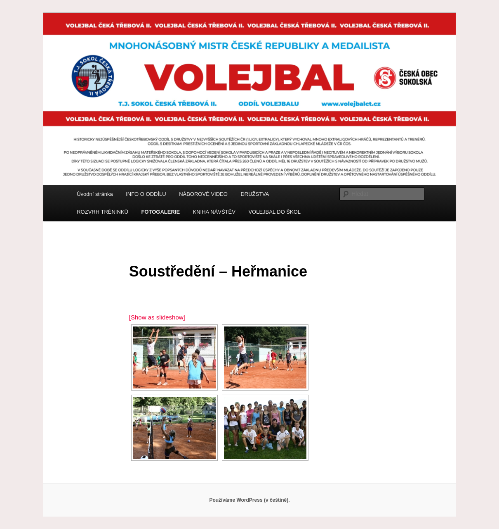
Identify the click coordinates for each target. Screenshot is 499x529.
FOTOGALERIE (160, 212)
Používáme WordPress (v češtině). (249, 500)
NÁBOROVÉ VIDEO (203, 194)
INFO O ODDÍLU (146, 194)
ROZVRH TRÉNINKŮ (102, 212)
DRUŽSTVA (254, 194)
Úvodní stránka (95, 194)
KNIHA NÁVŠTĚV (214, 212)
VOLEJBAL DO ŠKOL (274, 212)
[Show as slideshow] (157, 317)
